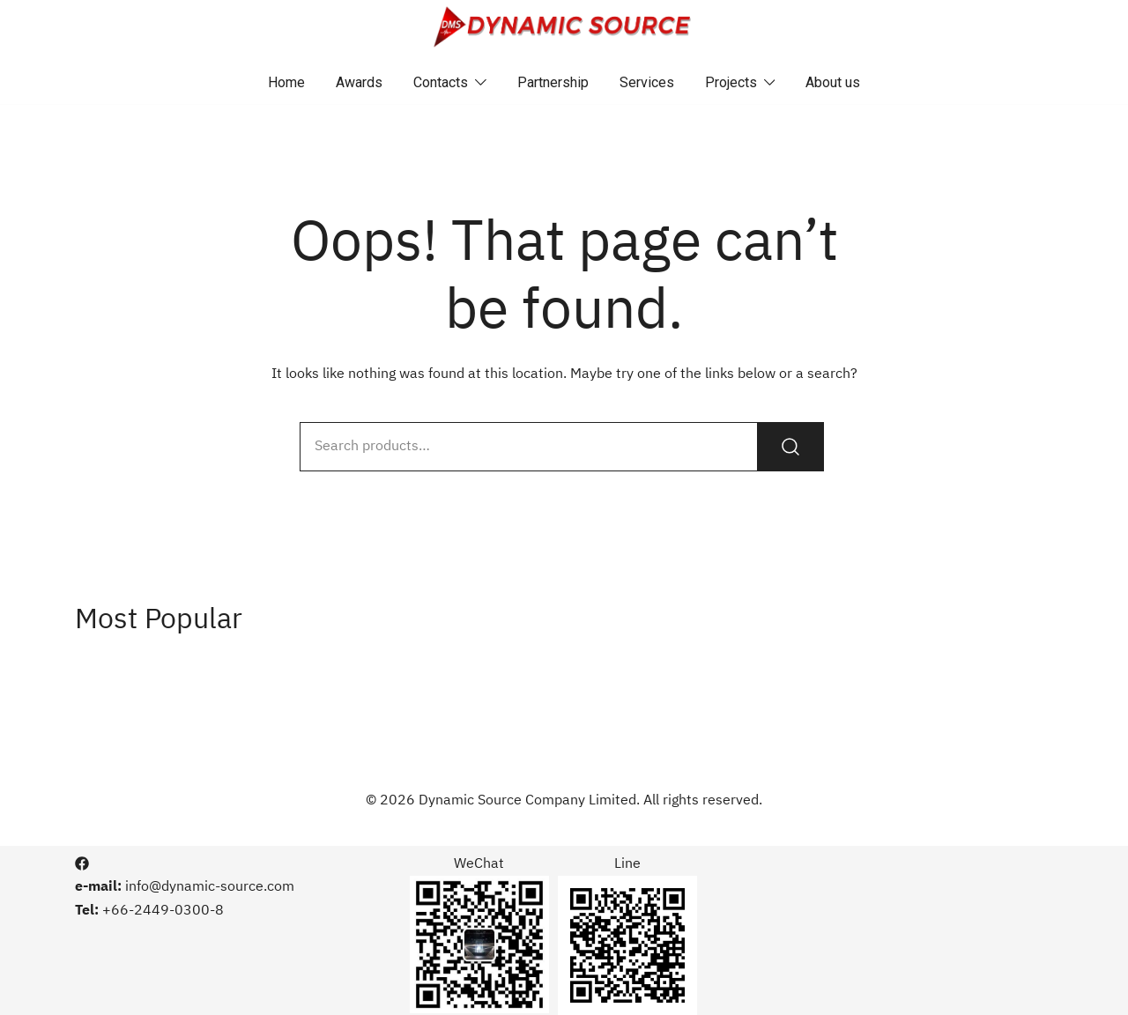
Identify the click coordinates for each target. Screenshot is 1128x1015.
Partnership (553, 82)
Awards (359, 82)
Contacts (440, 82)
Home (286, 82)
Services (647, 82)
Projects (731, 82)
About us (832, 82)
